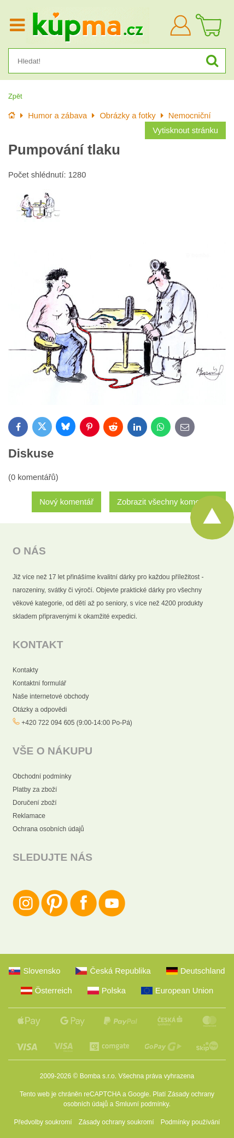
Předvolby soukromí (43, 1122)
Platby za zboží (35, 789)
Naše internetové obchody (51, 696)
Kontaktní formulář (39, 683)
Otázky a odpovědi (40, 709)
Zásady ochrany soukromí (116, 1122)
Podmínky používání (190, 1122)
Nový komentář (66, 501)
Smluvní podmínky (142, 1104)
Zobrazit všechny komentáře (167, 501)
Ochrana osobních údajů (48, 829)
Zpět (15, 96)
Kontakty (25, 670)
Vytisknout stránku (185, 130)
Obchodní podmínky (42, 776)
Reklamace (29, 816)
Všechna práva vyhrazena (156, 1076)
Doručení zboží (35, 803)
